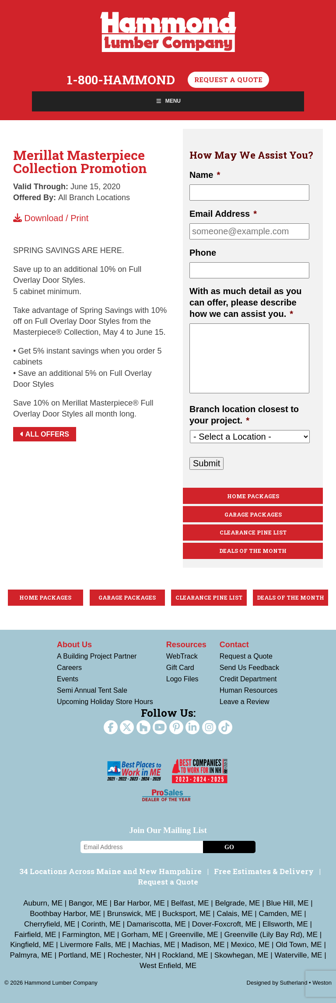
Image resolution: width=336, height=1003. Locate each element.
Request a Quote (228, 79)
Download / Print (50, 218)
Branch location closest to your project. (244, 414)
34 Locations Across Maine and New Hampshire (110, 871)
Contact (234, 644)
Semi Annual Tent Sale (92, 690)
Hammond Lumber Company (168, 32)
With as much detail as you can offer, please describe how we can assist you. (245, 302)
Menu (168, 101)
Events (67, 679)
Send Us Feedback (249, 667)
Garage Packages (253, 514)
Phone (202, 252)
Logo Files (182, 679)
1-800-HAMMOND (121, 80)
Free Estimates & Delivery (264, 871)
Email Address (223, 214)
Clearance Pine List (253, 532)
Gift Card (180, 667)
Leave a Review (245, 701)
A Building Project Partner (96, 656)
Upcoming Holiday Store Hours (105, 701)
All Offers (44, 434)
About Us (74, 644)
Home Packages (253, 496)
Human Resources (249, 690)
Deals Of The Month (253, 550)
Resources (186, 644)
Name (204, 175)
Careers (69, 667)
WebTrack (182, 656)
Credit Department (248, 679)
